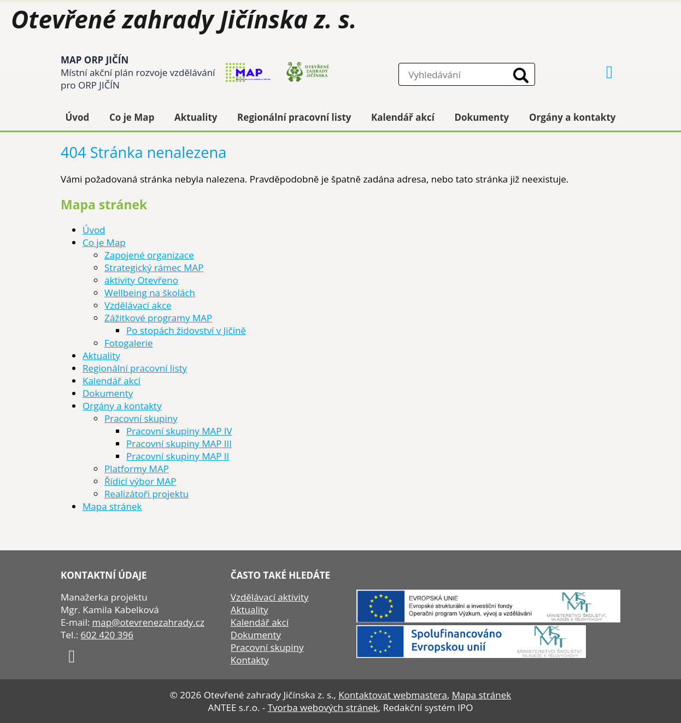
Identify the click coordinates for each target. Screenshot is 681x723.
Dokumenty (482, 117)
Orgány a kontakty (572, 117)
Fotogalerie (128, 343)
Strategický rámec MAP (153, 267)
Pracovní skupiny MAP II (177, 456)
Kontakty (250, 660)
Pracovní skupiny (141, 418)
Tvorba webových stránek (323, 707)
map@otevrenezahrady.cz (148, 622)
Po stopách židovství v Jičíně (186, 330)
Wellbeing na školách (149, 292)
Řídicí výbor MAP (140, 481)
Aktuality (196, 117)
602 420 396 (107, 634)
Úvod (78, 117)
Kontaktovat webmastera (392, 695)
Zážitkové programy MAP (158, 317)
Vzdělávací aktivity (270, 597)
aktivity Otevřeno (141, 280)
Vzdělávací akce (138, 305)
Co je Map (131, 117)
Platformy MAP (136, 468)
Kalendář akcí (403, 117)
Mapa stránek (112, 506)
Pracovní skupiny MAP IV (179, 431)
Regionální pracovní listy (294, 117)
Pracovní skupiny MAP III (179, 443)
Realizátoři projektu (146, 493)
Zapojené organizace (149, 255)
